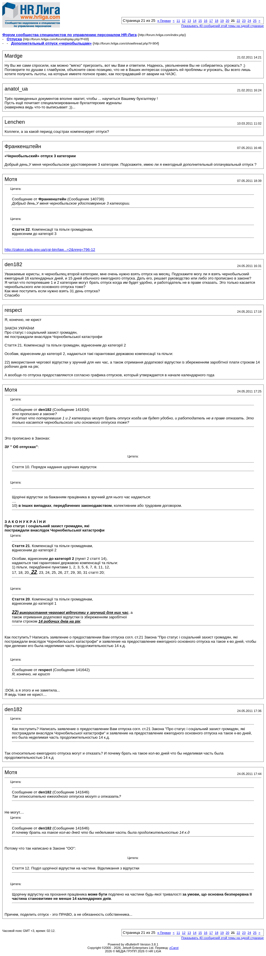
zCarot (174, 947)
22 (238, 20)
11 (178, 20)
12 (183, 20)
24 (249, 20)
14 (194, 20)
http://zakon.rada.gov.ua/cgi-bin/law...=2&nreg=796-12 (50, 249)
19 (222, 20)
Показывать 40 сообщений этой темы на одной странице (222, 26)
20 (227, 20)
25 (254, 20)
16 (205, 20)
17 (211, 20)
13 (189, 20)
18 (216, 20)
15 (200, 20)
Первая (164, 20)
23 (244, 20)
